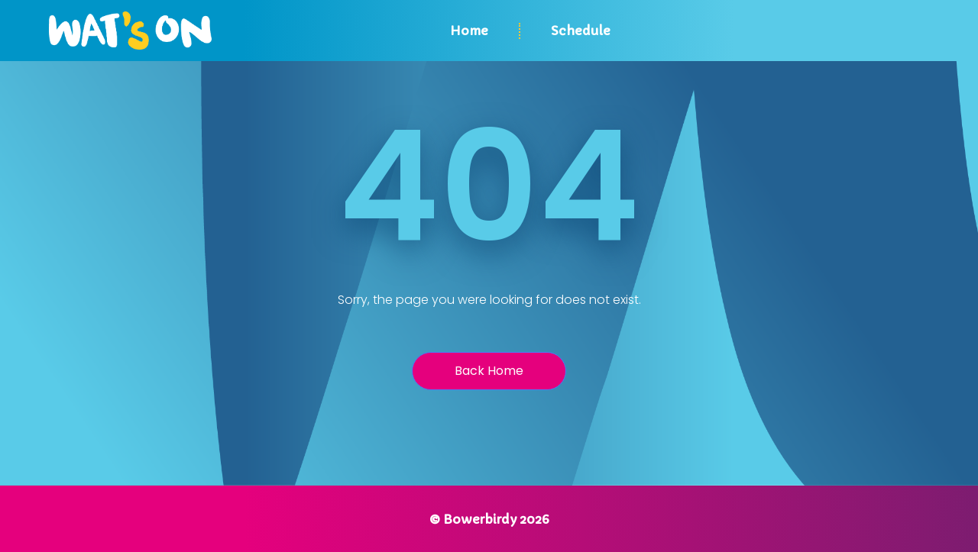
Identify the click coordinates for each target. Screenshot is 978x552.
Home (469, 30)
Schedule (580, 30)
